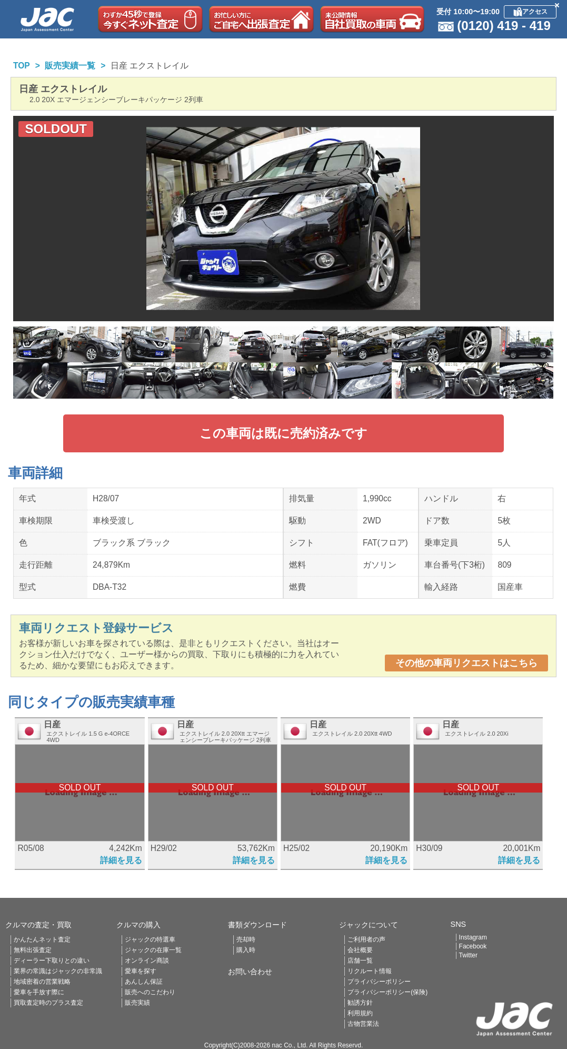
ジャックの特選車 (150, 939)
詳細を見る (121, 860)
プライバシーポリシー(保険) (387, 992)
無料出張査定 (33, 950)
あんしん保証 (144, 981)
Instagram (473, 937)
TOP (21, 65)
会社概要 (360, 950)
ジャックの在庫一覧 (153, 950)
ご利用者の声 (366, 939)
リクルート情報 (369, 971)
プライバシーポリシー (379, 981)
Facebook (473, 946)
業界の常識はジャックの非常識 (58, 971)
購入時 (245, 950)
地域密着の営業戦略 (42, 981)
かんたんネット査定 (42, 939)
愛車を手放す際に (39, 992)
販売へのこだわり (150, 992)
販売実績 (137, 1002)
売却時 (245, 939)
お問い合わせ (250, 971)
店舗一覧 (360, 960)
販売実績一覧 (70, 65)
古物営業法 (363, 1023)
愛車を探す (140, 971)
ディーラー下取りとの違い (51, 960)
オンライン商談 (147, 960)
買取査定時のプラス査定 (48, 1002)
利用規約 (360, 1013)
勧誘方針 (360, 1002)
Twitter (468, 955)
